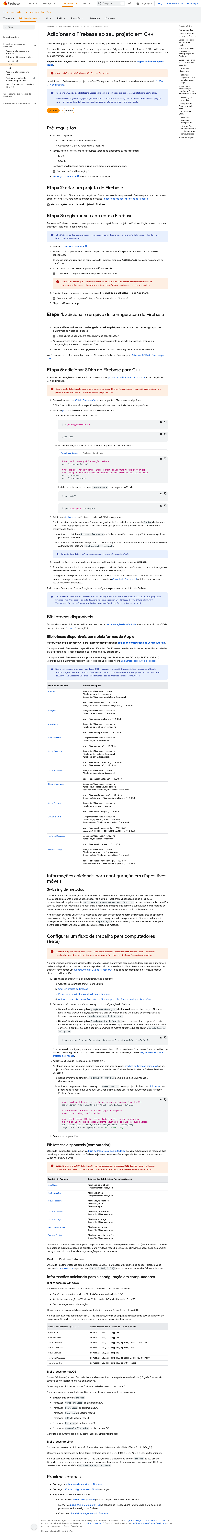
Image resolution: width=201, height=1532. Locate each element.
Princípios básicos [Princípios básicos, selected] (28, 18)
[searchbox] (19, 27)
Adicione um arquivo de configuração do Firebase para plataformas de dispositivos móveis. (105, 999)
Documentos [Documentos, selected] (67, 3)
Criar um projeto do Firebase (73, 989)
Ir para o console (175, 3)
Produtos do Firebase (75, 73)
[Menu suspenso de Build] (37, 3)
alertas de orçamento (83, 1499)
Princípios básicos (100, 26)
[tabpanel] (113, 469)
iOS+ (55, 110)
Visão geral (8, 18)
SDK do (85, 400)
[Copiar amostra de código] (165, 422)
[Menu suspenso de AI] (51, 18)
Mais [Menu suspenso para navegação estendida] (85, 3)
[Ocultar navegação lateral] (34, 1527)
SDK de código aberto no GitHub (82, 1489)
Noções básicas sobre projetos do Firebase (125, 198)
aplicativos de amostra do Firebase (84, 1484)
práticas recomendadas (92, 235)
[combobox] (111, 3)
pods (65, 410)
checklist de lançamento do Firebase (89, 1513)
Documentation (13, 12)
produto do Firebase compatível (141, 1066)
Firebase (50, 26)
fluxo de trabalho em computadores (106, 1151)
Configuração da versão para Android (124, 603)
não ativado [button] (93, 453)
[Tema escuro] (161, 422)
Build (31, 3)
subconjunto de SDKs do (94, 969)
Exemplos (110, 18)
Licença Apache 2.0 (95, 1523)
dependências (111, 389)
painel (83, 1505)
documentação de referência (121, 624)
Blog (160, 3)
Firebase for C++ (40, 12)
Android (69, 110)
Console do (123, 579)
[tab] (69, 453)
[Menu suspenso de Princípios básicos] (40, 18)
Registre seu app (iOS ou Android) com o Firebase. (84, 994)
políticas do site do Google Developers (149, 1523)
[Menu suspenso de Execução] (55, 3)
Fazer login (192, 3)
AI (47, 18)
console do (73, 246)
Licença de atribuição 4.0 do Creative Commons (144, 1520)
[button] (16, 45)
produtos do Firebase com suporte (126, 377)
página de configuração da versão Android (141, 642)
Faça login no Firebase (64, 176)
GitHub (69, 628)
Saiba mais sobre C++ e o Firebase (139, 661)
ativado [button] (69, 453)
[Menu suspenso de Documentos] (77, 3)
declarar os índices (65, 1268)
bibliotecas (70, 517)
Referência (95, 18)
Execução (47, 3)
